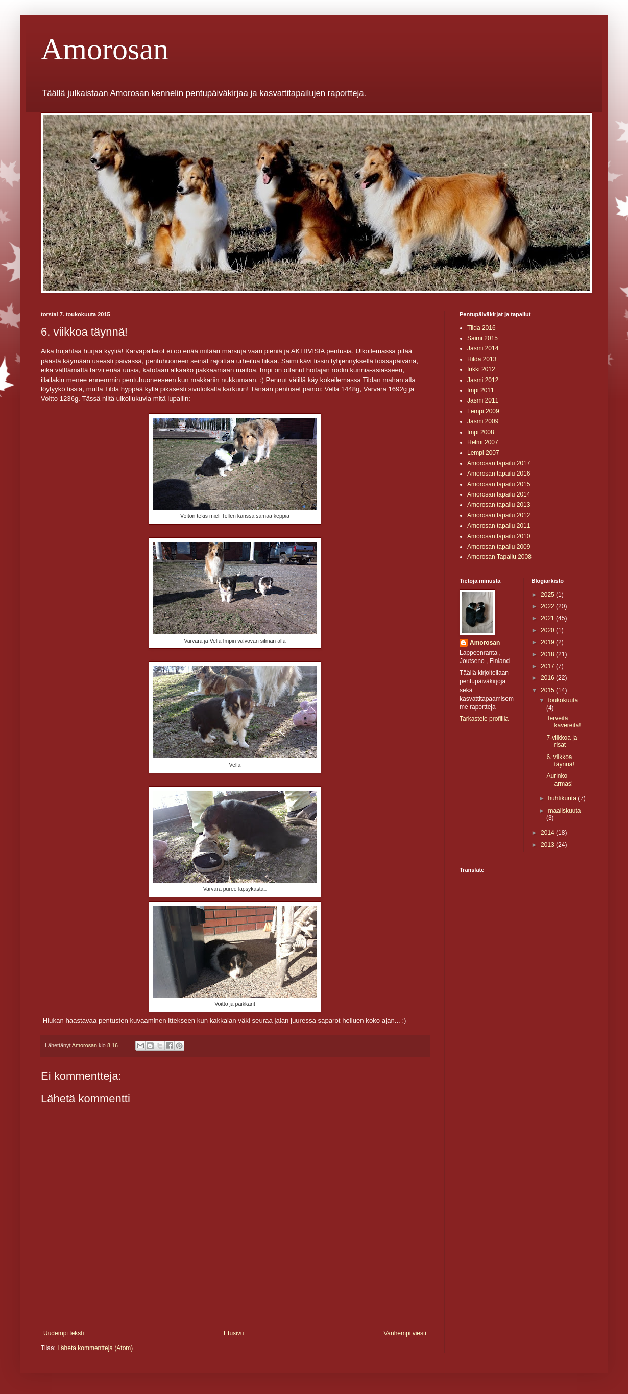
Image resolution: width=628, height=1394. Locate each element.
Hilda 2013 (481, 359)
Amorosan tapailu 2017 (498, 463)
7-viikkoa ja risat (561, 741)
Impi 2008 (480, 432)
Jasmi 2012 (482, 380)
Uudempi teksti (63, 1333)
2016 (548, 677)
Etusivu (234, 1333)
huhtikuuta (563, 798)
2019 (548, 642)
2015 (548, 690)
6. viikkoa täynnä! (560, 760)
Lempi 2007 (483, 452)
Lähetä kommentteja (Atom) (95, 1348)
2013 (548, 844)
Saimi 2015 (482, 338)
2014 (548, 832)
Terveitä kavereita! (563, 722)
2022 (548, 606)
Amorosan (104, 49)
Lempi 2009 (483, 411)
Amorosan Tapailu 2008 (499, 556)
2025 (548, 594)
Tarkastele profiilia (484, 718)
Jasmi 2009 (482, 421)
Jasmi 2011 (482, 400)
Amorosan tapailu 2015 (498, 484)
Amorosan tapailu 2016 (498, 473)
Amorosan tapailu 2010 (498, 536)
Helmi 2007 (482, 442)
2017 (548, 666)
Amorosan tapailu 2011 (498, 525)
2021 (548, 618)
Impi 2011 (480, 390)
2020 (548, 630)
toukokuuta (563, 700)
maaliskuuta (564, 810)
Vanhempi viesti (404, 1333)
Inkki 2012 (481, 369)
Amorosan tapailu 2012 (498, 515)
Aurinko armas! (559, 779)
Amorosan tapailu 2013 (498, 504)
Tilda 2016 (481, 328)
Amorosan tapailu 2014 (498, 494)
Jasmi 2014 (482, 348)
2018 (548, 654)
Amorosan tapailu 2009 (498, 546)
